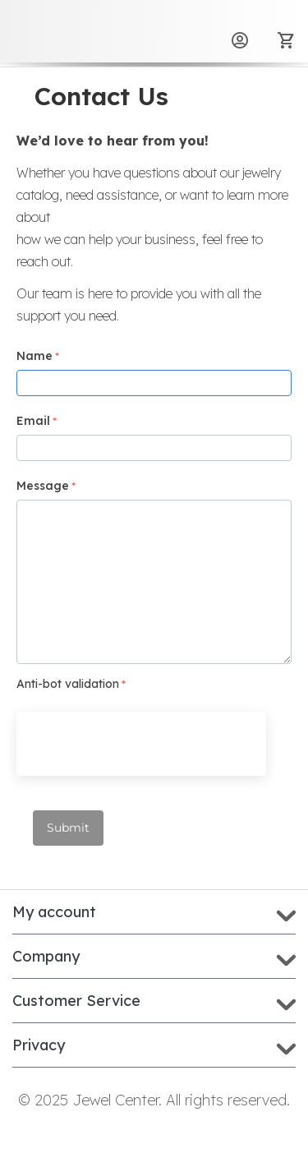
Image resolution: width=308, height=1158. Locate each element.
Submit (68, 827)
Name (34, 355)
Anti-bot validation (67, 683)
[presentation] (141, 744)
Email (33, 420)
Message (42, 485)
